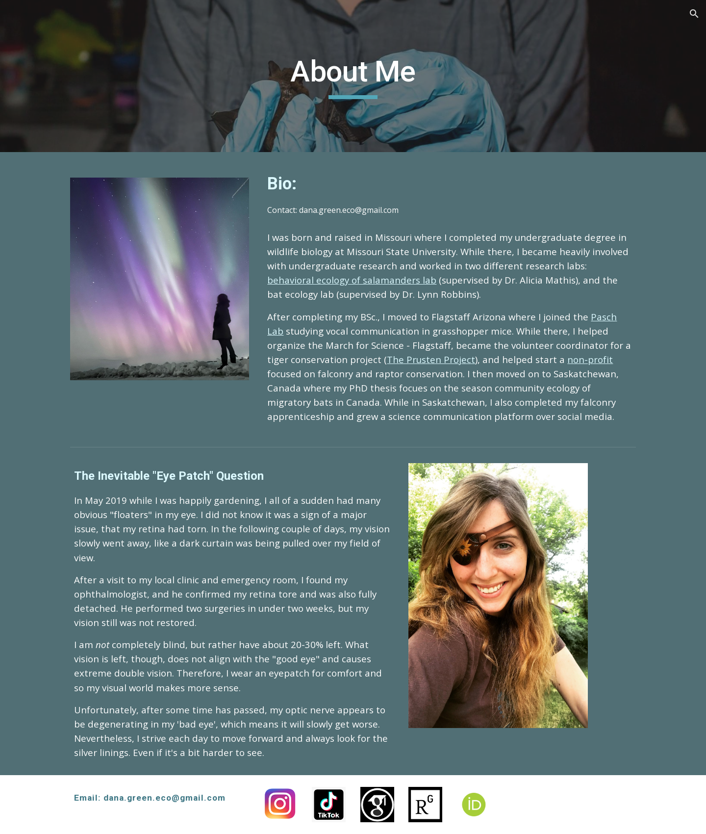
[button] (694, 14)
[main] (353, 76)
